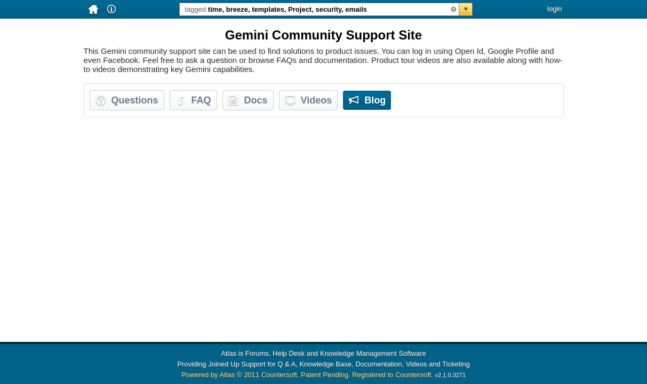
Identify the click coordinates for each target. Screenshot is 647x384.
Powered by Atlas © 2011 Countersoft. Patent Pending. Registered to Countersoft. (307, 375)
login (554, 9)
